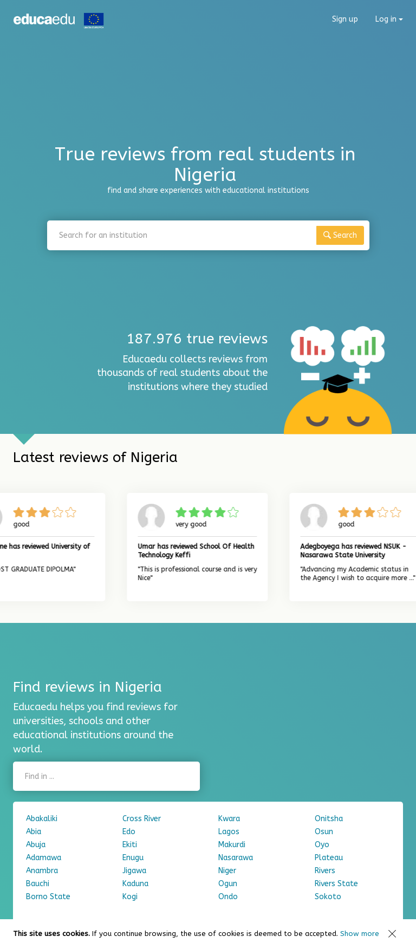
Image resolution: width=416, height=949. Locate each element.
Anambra (42, 870)
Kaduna (135, 883)
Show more (359, 933)
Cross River (141, 818)
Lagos (228, 831)
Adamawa (43, 857)
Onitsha (329, 818)
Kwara (229, 818)
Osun (324, 831)
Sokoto (328, 896)
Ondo (228, 896)
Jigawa (134, 870)
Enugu (133, 857)
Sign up (345, 19)
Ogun (227, 883)
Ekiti (129, 844)
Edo (128, 831)
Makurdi (231, 844)
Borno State (48, 896)
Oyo (322, 844)
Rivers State (336, 883)
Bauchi (37, 883)
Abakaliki (41, 818)
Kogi (130, 896)
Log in (389, 19)
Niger (227, 870)
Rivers (325, 870)
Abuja (36, 844)
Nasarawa (235, 857)
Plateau (329, 857)
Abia (33, 831)
